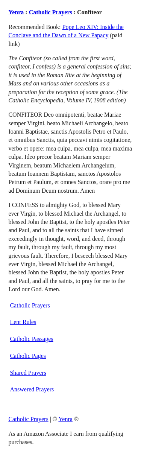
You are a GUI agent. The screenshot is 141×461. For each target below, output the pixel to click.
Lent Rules (23, 322)
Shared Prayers (28, 373)
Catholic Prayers (50, 12)
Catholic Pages (28, 356)
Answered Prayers (32, 389)
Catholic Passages (31, 339)
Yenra (16, 12)
